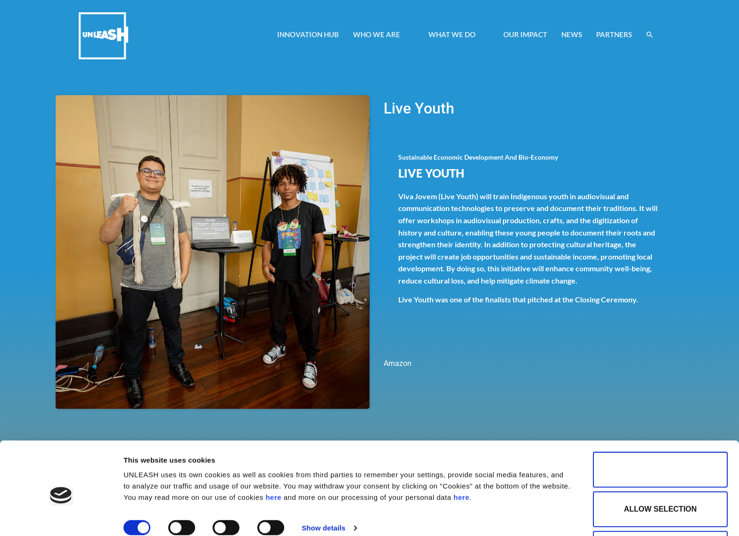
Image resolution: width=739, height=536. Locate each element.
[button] (649, 35)
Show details (323, 486)
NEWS (571, 34)
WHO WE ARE (382, 34)
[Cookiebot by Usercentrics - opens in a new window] (61, 518)
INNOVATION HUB (308, 34)
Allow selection (660, 467)
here (273, 455)
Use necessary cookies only (663, 507)
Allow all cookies (660, 427)
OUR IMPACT (525, 34)
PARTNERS (614, 34)
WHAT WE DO (457, 34)
